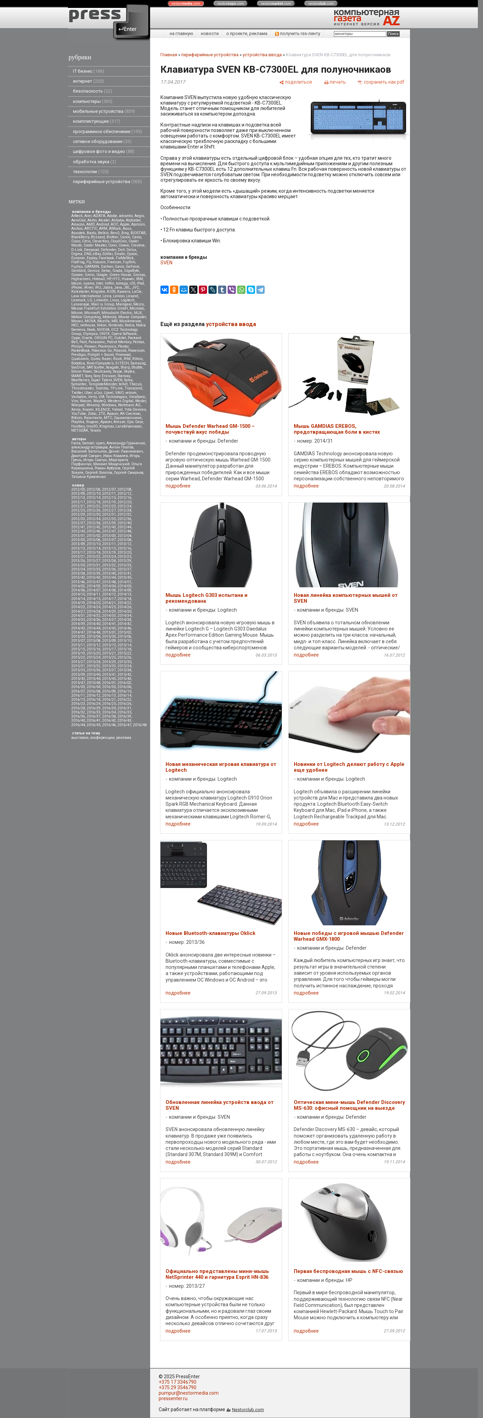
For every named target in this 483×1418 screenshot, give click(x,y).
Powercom (136, 350)
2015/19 (78, 653)
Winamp (93, 405)
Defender (108, 250)
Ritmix (137, 359)
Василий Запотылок (89, 451)
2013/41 (124, 573)
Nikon (102, 325)
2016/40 (78, 720)
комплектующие (96, 121)
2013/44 (109, 577)
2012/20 (124, 502)
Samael (88, 443)
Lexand (132, 296)
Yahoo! (117, 409)
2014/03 (93, 586)
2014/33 (109, 615)
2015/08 (93, 640)
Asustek (78, 233)
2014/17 (109, 599)
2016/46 (109, 725)
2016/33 (93, 712)
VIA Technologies (113, 397)
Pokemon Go (102, 350)
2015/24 (93, 657)
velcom (130, 392)
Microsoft (92, 313)
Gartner (107, 266)
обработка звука (94, 161)
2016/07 (78, 691)
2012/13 (78, 497)
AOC (114, 224)
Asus (127, 228)
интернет (88, 81)
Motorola (109, 317)
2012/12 (124, 493)
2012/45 (78, 531)
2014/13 (124, 594)
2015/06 (124, 636)
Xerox (76, 409)
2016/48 (140, 725)
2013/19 (109, 552)
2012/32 (124, 514)
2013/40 (109, 573)
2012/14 (93, 497)
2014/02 (78, 586)
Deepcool (91, 250)
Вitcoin (76, 418)
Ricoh (117, 359)
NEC (75, 325)
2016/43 (124, 720)
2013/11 (109, 544)
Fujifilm (129, 262)
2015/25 (109, 657)
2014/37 (109, 619)
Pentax (138, 342)
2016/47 (124, 725)
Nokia (129, 325)
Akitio (92, 220)
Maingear (124, 304)
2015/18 (124, 649)
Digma (76, 254)
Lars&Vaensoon (129, 426)
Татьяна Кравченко (88, 476)
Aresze (119, 422)
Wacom (86, 401)
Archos (77, 228)
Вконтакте (93, 418)
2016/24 (93, 703)
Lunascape (80, 304)
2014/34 (124, 615)
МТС (108, 418)
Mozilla (103, 321)
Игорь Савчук (95, 460)
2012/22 (93, 506)
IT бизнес (88, 71)
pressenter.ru (173, 1398)
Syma (128, 380)
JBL (127, 287)
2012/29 (78, 514)
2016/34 (109, 712)
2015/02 (124, 632)
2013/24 (109, 556)
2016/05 (109, 687)
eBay (97, 254)
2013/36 (109, 569)
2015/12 (93, 645)
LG (89, 300)
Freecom (114, 262)
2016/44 (78, 725)
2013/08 (124, 540)
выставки (79, 737)
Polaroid (119, 350)
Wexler (140, 401)
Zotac (92, 413)
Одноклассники (128, 418)
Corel (112, 245)
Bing (125, 233)
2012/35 (109, 519)
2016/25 (109, 703)
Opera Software (124, 334)
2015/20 (93, 653)
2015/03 (78, 636)
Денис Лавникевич (126, 451)
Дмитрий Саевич (86, 456)
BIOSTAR (138, 233)
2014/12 (109, 594)
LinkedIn (101, 300)
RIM (127, 359)
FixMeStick (125, 258)
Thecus (135, 384)
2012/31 (109, 514)
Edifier (107, 254)
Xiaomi (88, 409)
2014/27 (78, 611)
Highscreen (80, 279)
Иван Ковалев (115, 456)
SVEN (117, 380)
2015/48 (93, 683)
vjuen (100, 443)
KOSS (111, 291)
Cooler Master (95, 245)
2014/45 (109, 628)
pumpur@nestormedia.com (189, 1393)
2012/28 (124, 510)
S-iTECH (122, 363)
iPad (140, 283)
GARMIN (91, 266)
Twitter (77, 392)
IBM (139, 279)
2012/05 (78, 489)
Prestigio (78, 354)
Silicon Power (81, 371)
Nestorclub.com (248, 1409)
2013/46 (78, 582)
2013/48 (109, 582)
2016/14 (124, 695)
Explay (92, 258)
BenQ (115, 233)
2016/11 (78, 695)
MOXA (90, 321)
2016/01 (109, 683)
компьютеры (92, 101)
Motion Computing (86, 317)
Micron (77, 313)
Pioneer (90, 346)
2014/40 (93, 624)
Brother (112, 237)
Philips (77, 346)
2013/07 (109, 540)
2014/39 (78, 624)
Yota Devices (135, 409)
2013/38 (78, 573)
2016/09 (109, 691)
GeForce (133, 266)
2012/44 (124, 527)
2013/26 (78, 560)
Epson (132, 254)
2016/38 (109, 716)
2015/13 (109, 645)
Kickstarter (80, 291)
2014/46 (124, 628)
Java (118, 287)
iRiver (88, 287)
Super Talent (101, 380)
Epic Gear (135, 422)
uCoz (98, 392)
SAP (89, 367)
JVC (135, 287)
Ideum (76, 283)
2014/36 (93, 619)
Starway (124, 376)
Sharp (125, 367)
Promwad (123, 354)
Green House (120, 275)
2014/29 (109, 611)
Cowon (124, 245)
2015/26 (124, 657)
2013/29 (124, 560)
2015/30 (124, 662)
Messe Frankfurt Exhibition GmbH (99, 308)
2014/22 (124, 603)
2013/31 (93, 565)
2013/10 (93, 544)
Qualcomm (80, 359)
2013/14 (93, 548)
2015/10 (124, 640)
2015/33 (109, 666)
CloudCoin (118, 241)
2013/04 (124, 535)
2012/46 (93, 531)
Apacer (106, 422)
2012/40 (124, 523)
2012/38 (93, 523)
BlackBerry (80, 237)
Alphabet (133, 220)
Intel (99, 283)
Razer (106, 359)
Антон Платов (121, 447)
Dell (121, 250)
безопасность (92, 91)
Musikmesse (130, 321)
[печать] (334, 81)
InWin (109, 283)
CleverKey (100, 241)
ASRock (115, 228)
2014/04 (109, 586)
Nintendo (115, 325)
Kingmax (106, 426)
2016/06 (124, 687)
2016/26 (124, 703)
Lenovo (118, 296)
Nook (91, 329)
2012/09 (78, 493)
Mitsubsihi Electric (116, 313)
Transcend (133, 388)
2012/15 (109, 497)
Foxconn (99, 262)
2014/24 (93, 607)
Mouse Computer (132, 317)
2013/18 (93, 552)
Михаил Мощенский (111, 464)
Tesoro (95, 430)
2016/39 (124, 716)
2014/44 (93, 628)
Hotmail (98, 279)
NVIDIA (103, 329)
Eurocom (78, 258)
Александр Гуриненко (126, 443)
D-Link (76, 250)
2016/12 (93, 695)
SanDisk (78, 367)
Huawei (128, 279)
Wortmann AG (129, 405)
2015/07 (78, 640)
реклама (123, 737)
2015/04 (93, 636)
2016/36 (78, 716)
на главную (181, 33)
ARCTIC (90, 228)
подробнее (178, 486)
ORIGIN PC (103, 338)
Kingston (98, 291)
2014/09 (124, 590)
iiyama (88, 283)
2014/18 (124, 599)
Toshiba (101, 388)
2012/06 (93, 489)
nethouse (87, 325)
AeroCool (78, 220)
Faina (76, 443)
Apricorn (138, 224)
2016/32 (78, 712)
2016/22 (124, 699)
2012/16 (124, 497)
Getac (106, 270)
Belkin (103, 233)
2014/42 (124, 624)
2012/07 (109, 489)
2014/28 (93, 611)
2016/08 (93, 691)
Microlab (137, 308)
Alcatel (104, 220)
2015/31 (78, 666)
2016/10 (124, 691)
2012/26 (93, 510)
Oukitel (120, 338)
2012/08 (124, 489)
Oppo (75, 338)
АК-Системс (130, 413)
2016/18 (93, 699)
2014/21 (109, 603)
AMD (90, 224)
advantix (126, 216)
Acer (88, 216)
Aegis (139, 216)
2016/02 (124, 683)
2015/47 (78, 683)
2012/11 (109, 493)
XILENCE (102, 409)
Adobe (112, 216)
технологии (91, 171)
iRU (98, 287)
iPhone (76, 287)
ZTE (101, 413)
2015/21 (109, 653)
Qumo (95, 359)
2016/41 (93, 720)
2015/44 (93, 678)
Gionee (77, 275)
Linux (114, 300)
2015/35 (78, 670)
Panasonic (96, 342)
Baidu (91, 233)
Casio (136, 237)
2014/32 (93, 615)
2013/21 (78, 556)
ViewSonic (137, 397)
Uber (88, 392)
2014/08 (109, 590)
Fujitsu (77, 266)
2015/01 (109, 632)
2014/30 (124, 611)
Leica (106, 296)
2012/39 (109, 523)
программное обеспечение (107, 131)
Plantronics (107, 346)
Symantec (79, 384)
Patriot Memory (119, 342)
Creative (138, 245)
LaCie (137, 291)
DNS (87, 254)
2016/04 (93, 687)
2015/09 (109, 640)
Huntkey (78, 426)
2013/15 (109, 548)
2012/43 (109, 527)
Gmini (90, 275)
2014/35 (78, 619)
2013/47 (93, 582)
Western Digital (120, 401)
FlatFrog (78, 262)
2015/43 (78, 678)
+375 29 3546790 (177, 1387)
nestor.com (185, 3)
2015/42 (124, 674)
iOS (132, 283)
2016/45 (93, 725)
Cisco (75, 241)
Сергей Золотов (98, 472)
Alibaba (117, 220)
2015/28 (93, 662)
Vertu (92, 397)
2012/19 (109, 502)
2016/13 (109, 695)
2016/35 (124, 712)
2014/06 (78, 590)
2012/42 (93, 527)
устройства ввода (262, 54)
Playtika (77, 422)
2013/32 (109, 565)
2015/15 (78, 649)
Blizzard (98, 237)
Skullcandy (102, 371)
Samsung (138, 363)
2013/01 (78, 535)
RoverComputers (100, 363)
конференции (102, 737)
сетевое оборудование (102, 141)
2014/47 (78, 632)
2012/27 (109, 510)
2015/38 (124, 670)
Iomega (122, 283)
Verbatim (78, 397)
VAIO (119, 392)
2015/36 (93, 670)
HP (109, 279)
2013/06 (93, 540)
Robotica (78, 363)
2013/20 (124, 552)
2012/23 (109, 506)
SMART (77, 376)
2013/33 (124, 565)
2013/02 (93, 535)
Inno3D (92, 426)
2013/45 (124, 577)
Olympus (90, 334)
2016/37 (93, 716)
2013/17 (78, 552)
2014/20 (93, 603)
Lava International (86, 296)
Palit (83, 342)
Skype (117, 371)
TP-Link (116, 388)
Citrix (86, 241)
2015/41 (109, 674)
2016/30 (109, 708)
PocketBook (80, 350)
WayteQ (99, 401)
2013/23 (93, 556)
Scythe (99, 367)
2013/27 (93, 560)
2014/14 (78, 599)
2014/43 (78, 628)
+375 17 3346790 (177, 1382)
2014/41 (109, 624)
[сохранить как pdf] (381, 81)
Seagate (112, 367)
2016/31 (124, 708)
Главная (168, 54)
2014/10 (78, 594)
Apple (125, 224)
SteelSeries (80, 380)
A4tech (77, 216)
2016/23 (78, 703)
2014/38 (124, 619)
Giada (117, 270)
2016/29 (93, 708)
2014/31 (78, 615)
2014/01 (124, 582)
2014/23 (78, 607)
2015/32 (93, 666)
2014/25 (109, 607)
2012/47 (109, 531)
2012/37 (78, 523)
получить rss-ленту (297, 33)
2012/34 (93, 519)
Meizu (138, 304)
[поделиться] (295, 81)
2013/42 (78, 577)
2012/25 (78, 510)
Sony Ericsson (105, 376)
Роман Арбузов (107, 468)
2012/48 (124, 531)
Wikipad (78, 405)
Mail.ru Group (102, 304)
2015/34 (124, 666)
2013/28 (109, 560)
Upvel (108, 392)
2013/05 (78, 540)
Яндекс (92, 422)
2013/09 (78, 544)
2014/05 (124, 586)
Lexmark (78, 300)
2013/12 (124, 544)
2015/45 (109, 678)
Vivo (74, 401)
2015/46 (124, 678)
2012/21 (78, 506)
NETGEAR (79, 430)
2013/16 (124, 548)
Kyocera (123, 291)
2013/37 (124, 569)
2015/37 (109, 670)
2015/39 (78, 674)
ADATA (99, 216)
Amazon (78, 224)
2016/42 (109, 720)
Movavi (77, 321)
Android (102, 224)
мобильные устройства (104, 111)
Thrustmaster (82, 388)
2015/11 (78, 645)
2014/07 (93, 590)
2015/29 (109, 662)
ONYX (104, 334)
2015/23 (78, 657)
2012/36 (124, 519)
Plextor (123, 346)
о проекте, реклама (246, 33)
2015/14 (124, 645)
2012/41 (78, 527)
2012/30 (93, 514)
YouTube (78, 413)
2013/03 (109, 535)
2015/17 (109, 649)
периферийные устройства (107, 181)
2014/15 (93, 599)
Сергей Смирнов (128, 472)
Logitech (127, 300)
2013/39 (93, 573)
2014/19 (78, 603)
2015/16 (93, 649)
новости (210, 33)
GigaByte (131, 270)
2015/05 (109, 636)
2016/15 (78, 699)
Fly (88, 262)
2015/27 (78, 662)
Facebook (106, 258)
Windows (108, 405)
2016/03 (78, 687)
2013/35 (93, 569)
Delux (131, 250)
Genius (93, 270)
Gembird (78, 270)
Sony (88, 376)
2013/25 (124, 556)
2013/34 (78, 569)
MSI (114, 321)
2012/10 (93, 493)
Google (102, 275)
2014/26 (124, 607)
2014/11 (93, 594)
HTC (116, 279)
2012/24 (124, 506)
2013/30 (78, 565)
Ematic (119, 254)
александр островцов (89, 447)
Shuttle (137, 367)
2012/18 (93, 502)
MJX (138, 313)
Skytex (129, 371)
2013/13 (78, 548)
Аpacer (112, 413)
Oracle (87, 338)
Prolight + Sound (100, 354)
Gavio (119, 266)
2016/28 (78, 708)
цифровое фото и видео (103, 151)
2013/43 (93, 577)
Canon (125, 237)
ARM (103, 228)
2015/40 (93, 674)
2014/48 (93, 632)
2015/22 (124, 653)
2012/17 (78, 502)
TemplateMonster (102, 384)
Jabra (107, 287)
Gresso (139, 275)
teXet (123, 384)
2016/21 (109, 699)
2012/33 (78, 519)
